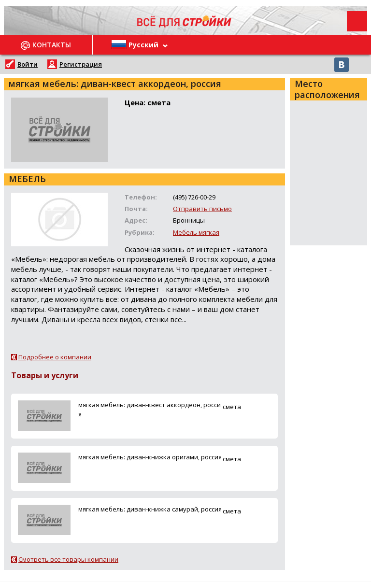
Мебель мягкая (196, 232)
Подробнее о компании (54, 357)
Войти (27, 64)
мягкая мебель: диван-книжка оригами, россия (150, 457)
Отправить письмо (202, 208)
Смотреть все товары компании (68, 559)
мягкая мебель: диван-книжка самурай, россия (150, 509)
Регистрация (80, 64)
